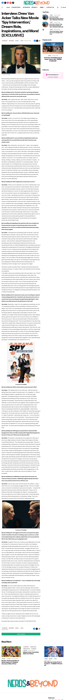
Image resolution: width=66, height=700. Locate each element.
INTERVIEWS (11, 40)
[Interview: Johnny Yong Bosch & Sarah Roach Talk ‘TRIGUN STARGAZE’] (45, 25)
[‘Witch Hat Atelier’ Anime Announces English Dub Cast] (45, 32)
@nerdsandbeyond (53, 74)
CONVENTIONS (33, 646)
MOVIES (17, 40)
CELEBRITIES (4, 40)
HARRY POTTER (26, 648)
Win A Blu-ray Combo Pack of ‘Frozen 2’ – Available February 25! (53, 663)
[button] (2, 7)
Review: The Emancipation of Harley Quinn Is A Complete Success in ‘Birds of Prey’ (10, 662)
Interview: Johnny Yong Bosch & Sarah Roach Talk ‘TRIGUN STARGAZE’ (56, 25)
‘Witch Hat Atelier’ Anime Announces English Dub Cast (56, 33)
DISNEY (46, 658)
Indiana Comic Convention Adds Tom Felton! (31, 652)
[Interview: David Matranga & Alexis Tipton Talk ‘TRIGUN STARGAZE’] (45, 17)
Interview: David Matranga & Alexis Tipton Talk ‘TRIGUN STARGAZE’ (56, 18)
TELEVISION (33, 648)
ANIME (51, 15)
